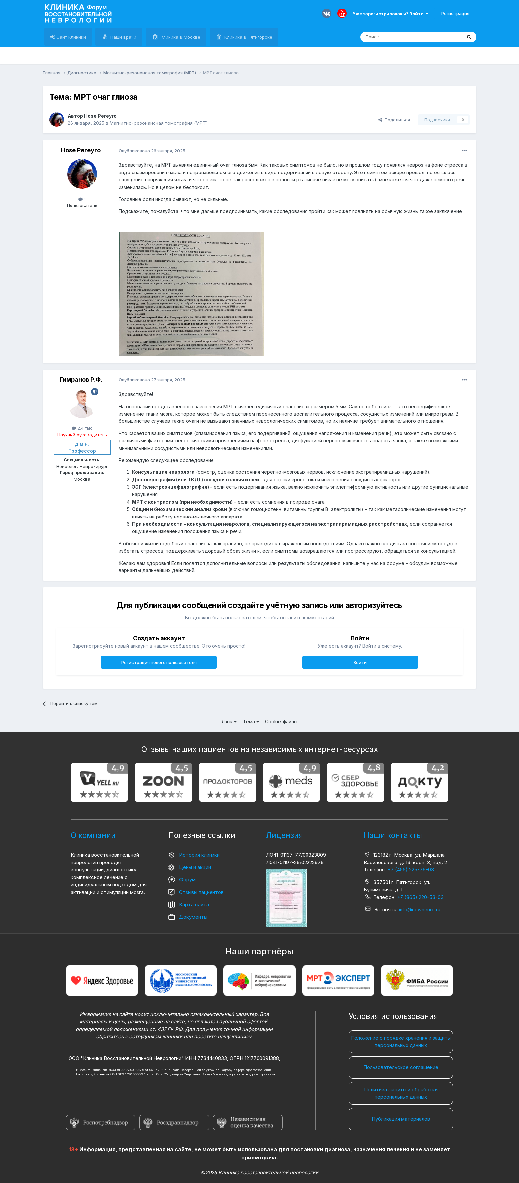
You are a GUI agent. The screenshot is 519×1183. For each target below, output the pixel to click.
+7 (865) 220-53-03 (420, 897)
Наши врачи (122, 37)
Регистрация (455, 13)
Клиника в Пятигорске (247, 37)
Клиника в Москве (179, 37)
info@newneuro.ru (419, 909)
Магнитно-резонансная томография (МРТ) (159, 123)
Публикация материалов (401, 1119)
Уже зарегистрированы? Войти (390, 13)
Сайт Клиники (70, 37)
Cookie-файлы (281, 721)
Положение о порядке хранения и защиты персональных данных (401, 1042)
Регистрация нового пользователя (159, 662)
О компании (93, 835)
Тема (251, 721)
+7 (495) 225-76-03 (410, 869)
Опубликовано (152, 150)
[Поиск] (395, 37)
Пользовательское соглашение (400, 1067)
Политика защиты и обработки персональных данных (401, 1093)
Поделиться (394, 119)
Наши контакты (393, 835)
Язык (229, 721)
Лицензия (284, 835)
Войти (360, 662)
